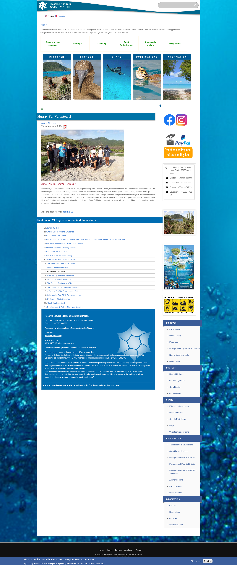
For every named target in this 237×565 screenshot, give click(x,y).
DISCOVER (56, 57)
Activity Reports (176, 480)
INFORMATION (177, 57)
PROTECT (87, 57)
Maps (171, 425)
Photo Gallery (175, 335)
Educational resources (179, 406)
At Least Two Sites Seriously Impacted (61, 248)
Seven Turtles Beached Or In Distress (61, 259)
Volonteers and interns (179, 432)
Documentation (175, 412)
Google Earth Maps (177, 419)
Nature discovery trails (179, 355)
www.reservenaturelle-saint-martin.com (68, 368)
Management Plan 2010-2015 (182, 457)
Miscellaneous (175, 493)
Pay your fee (175, 43)
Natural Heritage (176, 374)
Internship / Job (176, 525)
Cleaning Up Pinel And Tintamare (60, 275)
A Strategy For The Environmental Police (63, 291)
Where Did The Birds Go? (56, 252)
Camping (101, 43)
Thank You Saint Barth (56, 303)
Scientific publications (178, 451)
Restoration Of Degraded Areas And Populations (66, 220)
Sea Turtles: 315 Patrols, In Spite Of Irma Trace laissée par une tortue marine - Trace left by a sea (85, 240)
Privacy (138, 550)
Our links (173, 518)
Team (109, 550)
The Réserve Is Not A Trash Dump (61, 263)
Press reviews (175, 486)
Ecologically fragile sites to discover (184, 348)
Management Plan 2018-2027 (182, 464)
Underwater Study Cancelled (58, 299)
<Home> (44, 25)
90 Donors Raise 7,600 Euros (59, 279)
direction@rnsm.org (53, 336)
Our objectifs (174, 387)
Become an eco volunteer (52, 43)
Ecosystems (174, 342)
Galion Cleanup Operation (57, 267)
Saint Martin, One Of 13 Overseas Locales (64, 295)
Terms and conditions (123, 550)
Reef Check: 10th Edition (56, 236)
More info (100, 563)
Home (42, 109)
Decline (207, 561)
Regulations (174, 512)
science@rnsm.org (65, 343)
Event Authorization (126, 43)
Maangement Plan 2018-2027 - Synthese (182, 472)
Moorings (77, 43)
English (49, 16)
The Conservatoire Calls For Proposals (62, 287)
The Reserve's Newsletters (181, 445)
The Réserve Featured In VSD (59, 283)
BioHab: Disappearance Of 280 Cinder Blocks (64, 244)
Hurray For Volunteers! (56, 271)
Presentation (174, 329)
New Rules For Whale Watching (59, 256)
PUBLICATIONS (147, 57)
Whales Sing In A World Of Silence (60, 232)
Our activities (175, 393)
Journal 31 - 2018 (48, 123)
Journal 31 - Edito (53, 228)
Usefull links (174, 361)
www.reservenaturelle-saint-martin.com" (76, 377)
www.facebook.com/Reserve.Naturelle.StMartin (74, 328)
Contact (172, 505)
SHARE (117, 57)
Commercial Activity (150, 43)
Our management (177, 380)
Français (60, 16)
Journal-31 (68, 212)
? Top (207, 533)
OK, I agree (196, 561)
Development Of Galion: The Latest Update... (65, 307)
